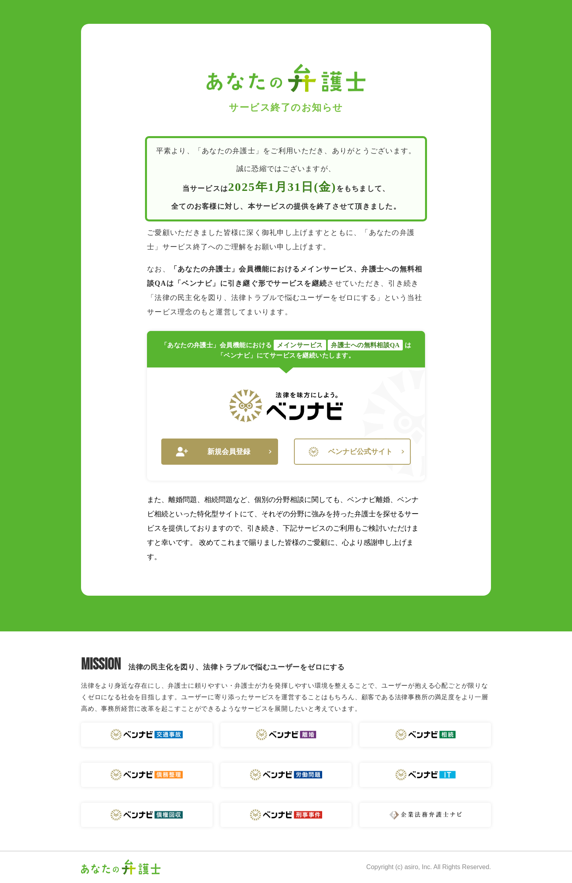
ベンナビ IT (425, 775)
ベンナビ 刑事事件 (286, 815)
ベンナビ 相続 (425, 735)
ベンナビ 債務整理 (147, 775)
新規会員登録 (223, 452)
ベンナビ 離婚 (286, 735)
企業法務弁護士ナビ (425, 815)
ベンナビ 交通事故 (147, 735)
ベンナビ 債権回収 (147, 815)
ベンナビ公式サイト (356, 452)
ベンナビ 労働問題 (286, 775)
